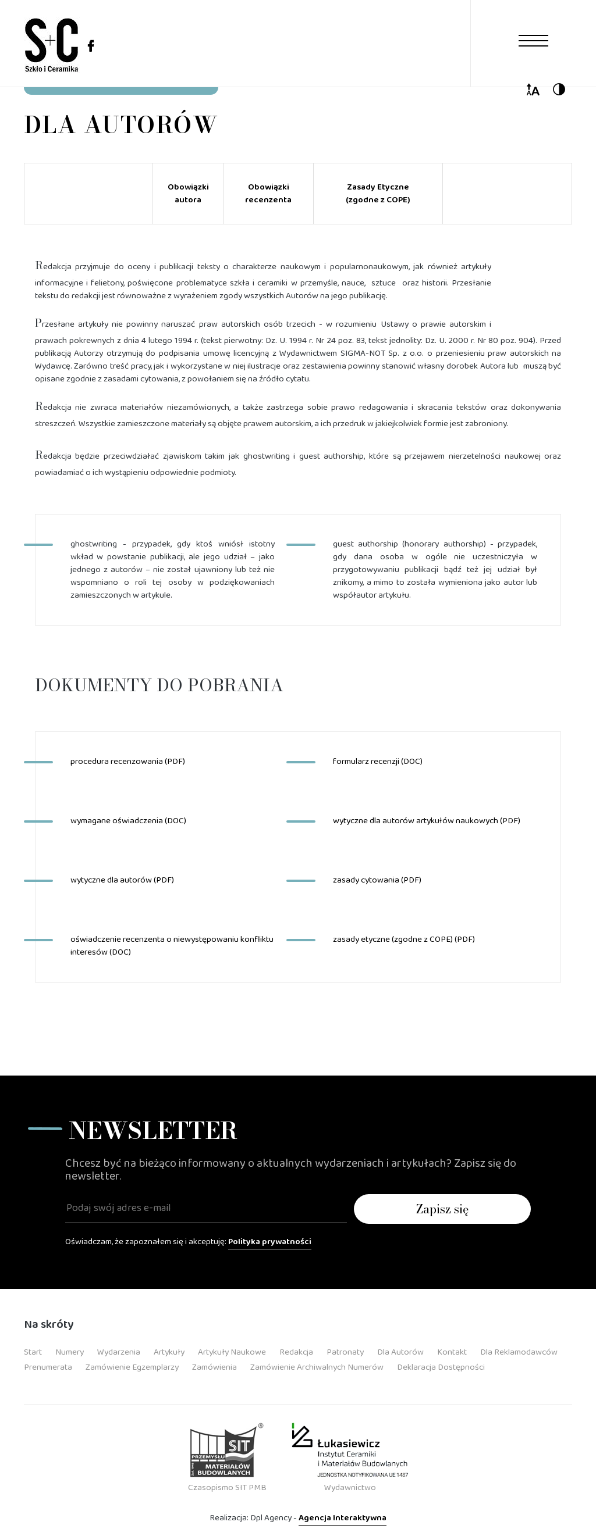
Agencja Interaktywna (342, 1518)
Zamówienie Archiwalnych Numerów (317, 1367)
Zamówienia (214, 1367)
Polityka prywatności (269, 1242)
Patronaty (345, 1352)
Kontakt (452, 1352)
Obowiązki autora (188, 193)
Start (33, 1352)
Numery (69, 1352)
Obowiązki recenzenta (268, 193)
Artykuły (169, 1352)
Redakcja (296, 1352)
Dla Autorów (400, 1352)
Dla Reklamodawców (519, 1352)
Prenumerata (48, 1367)
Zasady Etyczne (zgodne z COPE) (378, 193)
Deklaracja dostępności (441, 1367)
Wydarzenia (118, 1352)
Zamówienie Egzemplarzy (132, 1367)
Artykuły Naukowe (232, 1352)
